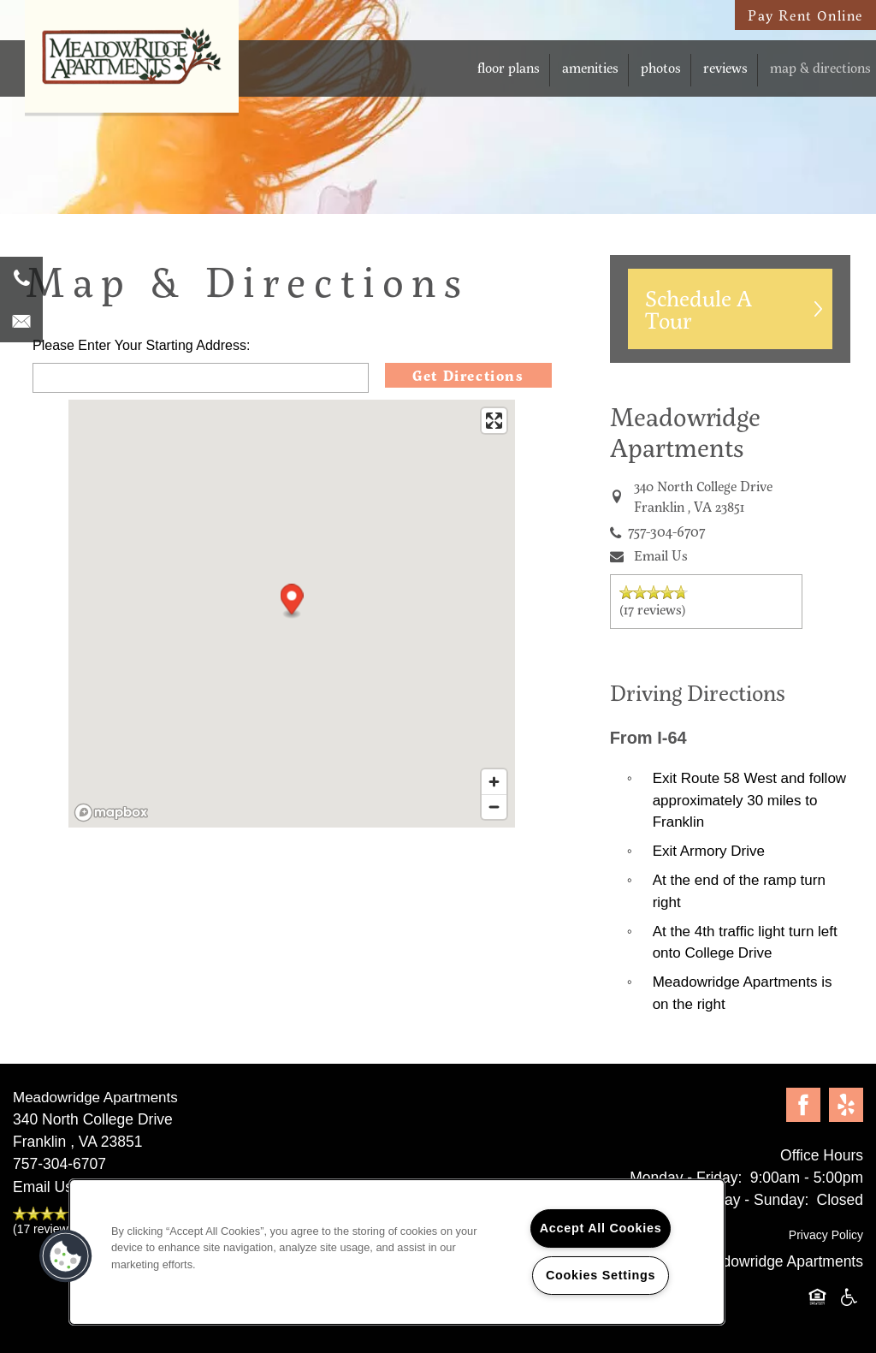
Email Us (661, 555)
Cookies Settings (600, 1275)
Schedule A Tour (698, 309)
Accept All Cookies (601, 1228)
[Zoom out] (494, 806)
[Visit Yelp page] (846, 1106)
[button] (292, 601)
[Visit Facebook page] (803, 1106)
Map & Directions (820, 67)
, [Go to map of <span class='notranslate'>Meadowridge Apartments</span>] (703, 496)
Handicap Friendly (849, 1298)
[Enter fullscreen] (494, 420)
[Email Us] (21, 321)
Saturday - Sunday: (744, 1199)
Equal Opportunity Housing (820, 1298)
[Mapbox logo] (111, 812)
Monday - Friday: (686, 1177)
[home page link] (132, 67)
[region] (396, 1252)
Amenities (590, 67)
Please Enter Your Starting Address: (141, 345)
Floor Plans (508, 67)
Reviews (725, 67)
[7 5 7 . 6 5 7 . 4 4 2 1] (21, 278)
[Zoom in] (494, 781)
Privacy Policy (826, 1235)
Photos (661, 67)
